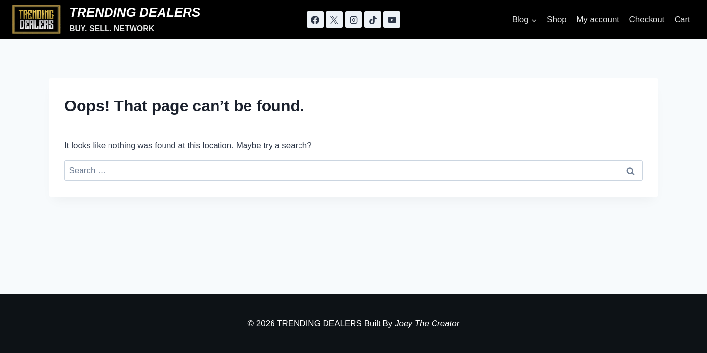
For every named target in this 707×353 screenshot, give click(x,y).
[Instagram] (353, 19)
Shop (557, 19)
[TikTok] (372, 19)
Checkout (646, 19)
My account (597, 19)
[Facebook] (315, 19)
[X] (334, 19)
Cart (682, 19)
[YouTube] (391, 19)
